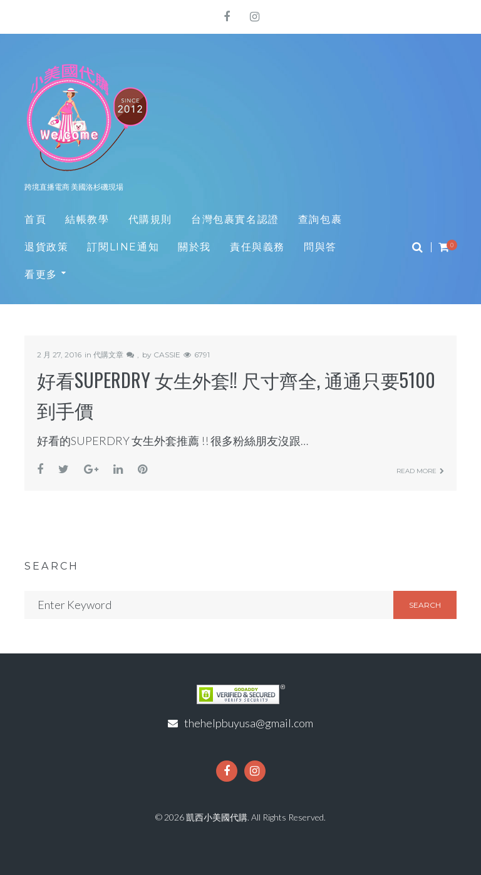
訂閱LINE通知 (123, 247)
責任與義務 (257, 247)
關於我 (194, 247)
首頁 (35, 219)
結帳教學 (87, 219)
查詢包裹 (320, 219)
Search (425, 605)
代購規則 (150, 219)
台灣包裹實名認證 (235, 219)
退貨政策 (46, 247)
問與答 (320, 247)
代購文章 (108, 354)
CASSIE (166, 354)
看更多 (41, 274)
